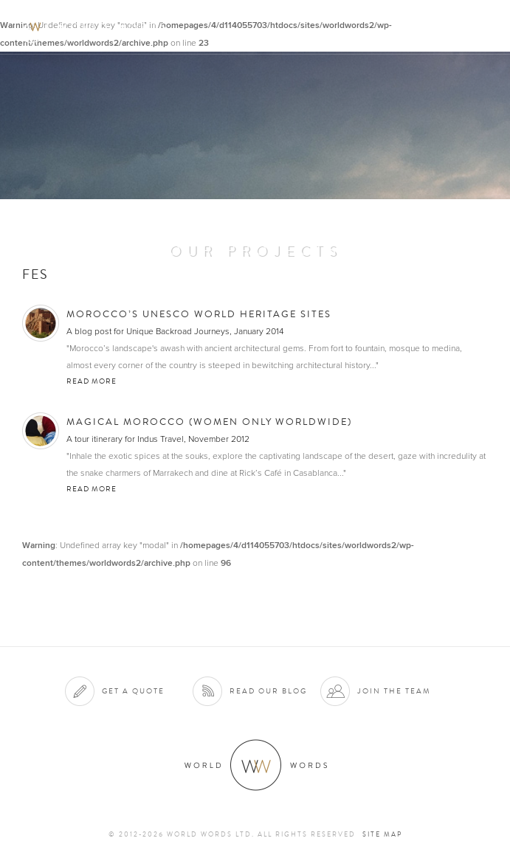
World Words (94, 26)
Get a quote (133, 691)
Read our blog (268, 691)
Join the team (394, 691)
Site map (382, 834)
